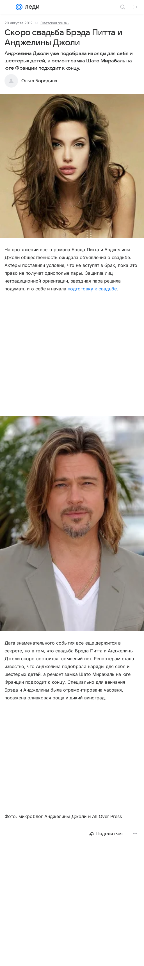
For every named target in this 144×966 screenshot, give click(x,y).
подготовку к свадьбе (92, 289)
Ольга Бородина (39, 80)
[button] (72, 166)
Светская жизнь (54, 23)
